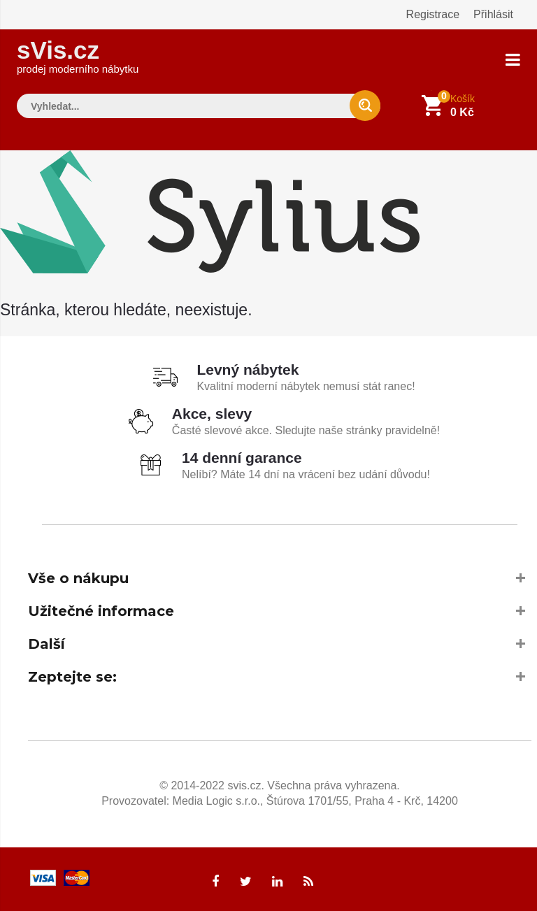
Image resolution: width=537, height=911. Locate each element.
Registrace (432, 14)
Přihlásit (493, 14)
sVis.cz (77, 55)
